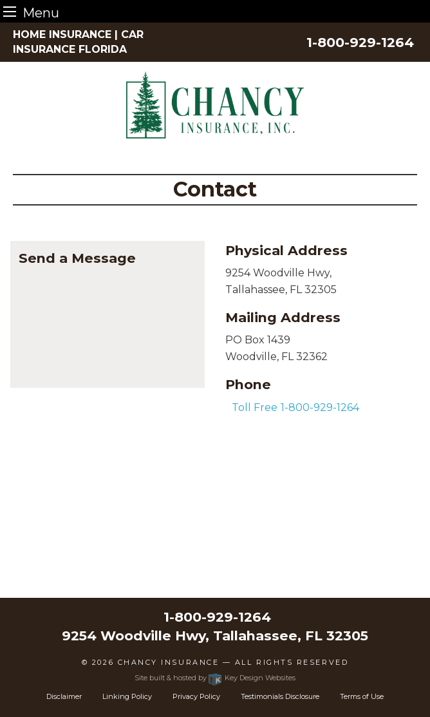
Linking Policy (127, 696)
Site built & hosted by (215, 677)
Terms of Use (362, 696)
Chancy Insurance (169, 662)
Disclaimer (64, 696)
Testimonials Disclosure (280, 696)
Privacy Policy (196, 696)
